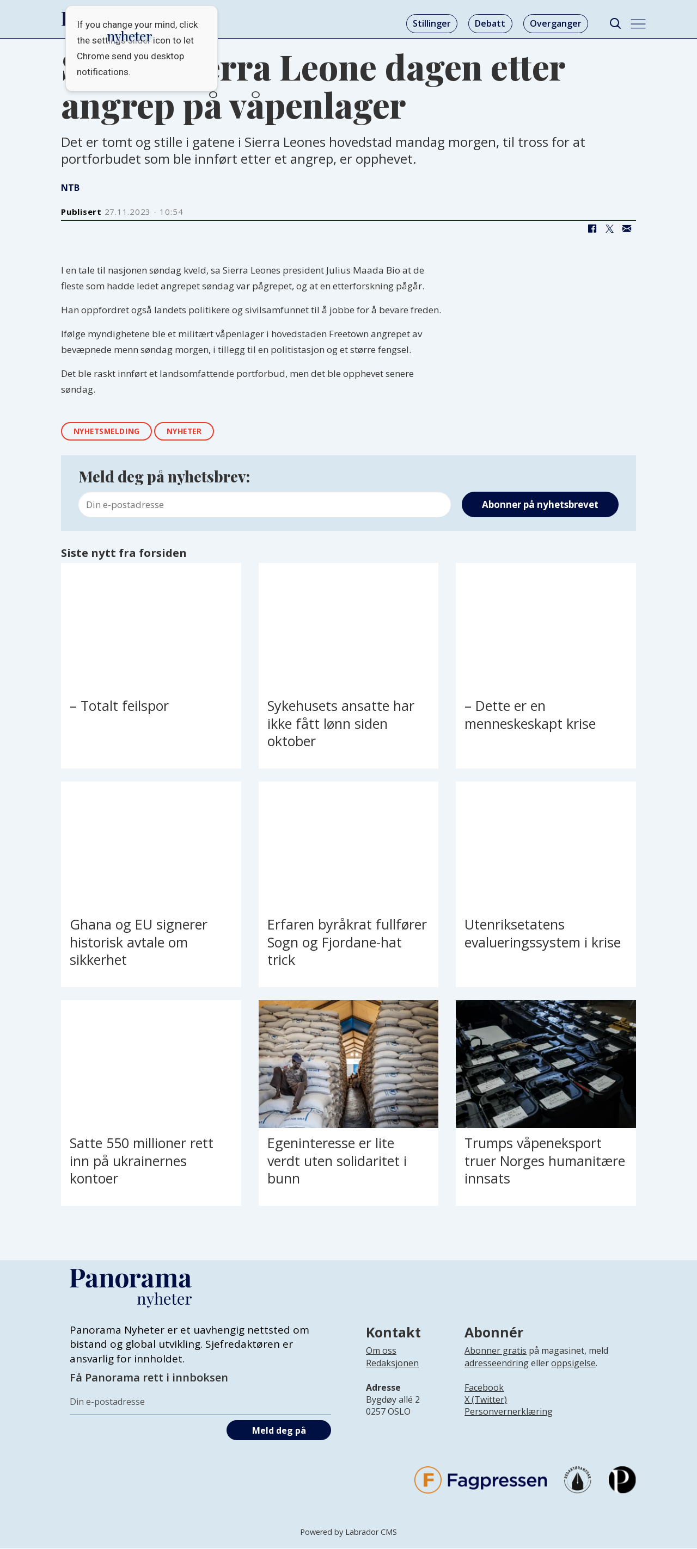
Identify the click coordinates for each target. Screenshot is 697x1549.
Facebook (484, 1388)
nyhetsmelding (109, 431)
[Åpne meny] (638, 24)
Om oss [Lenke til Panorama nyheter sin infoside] (381, 1352)
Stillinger (432, 23)
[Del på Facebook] (592, 229)
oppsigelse (573, 1364)
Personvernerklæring (508, 1412)
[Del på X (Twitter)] (609, 229)
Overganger (556, 23)
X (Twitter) (485, 1401)
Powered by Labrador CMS (348, 1532)
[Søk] (615, 23)
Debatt (490, 23)
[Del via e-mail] (627, 229)
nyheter (191, 431)
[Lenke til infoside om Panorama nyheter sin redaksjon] (392, 1372)
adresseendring (496, 1364)
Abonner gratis (495, 1352)
